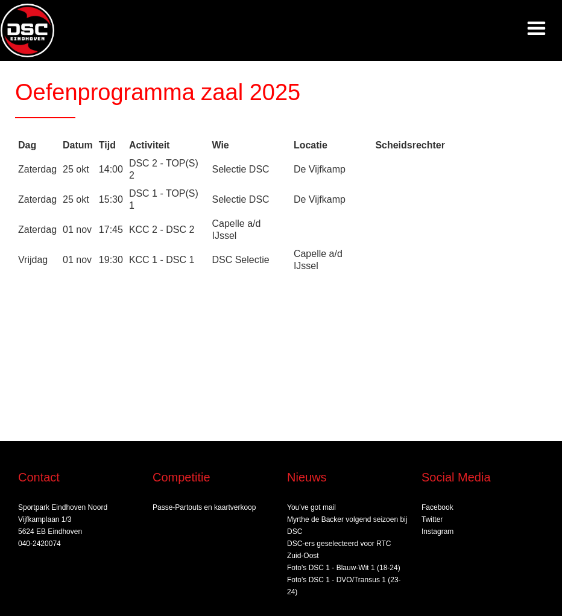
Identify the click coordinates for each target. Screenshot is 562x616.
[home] (27, 30)
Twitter (432, 519)
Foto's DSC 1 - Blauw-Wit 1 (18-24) (343, 568)
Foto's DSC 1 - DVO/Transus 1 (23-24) (344, 586)
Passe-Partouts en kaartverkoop (204, 507)
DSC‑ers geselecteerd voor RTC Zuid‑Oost (339, 549)
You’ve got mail (311, 507)
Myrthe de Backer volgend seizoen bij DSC (347, 525)
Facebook (437, 507)
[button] (536, 29)
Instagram (437, 531)
